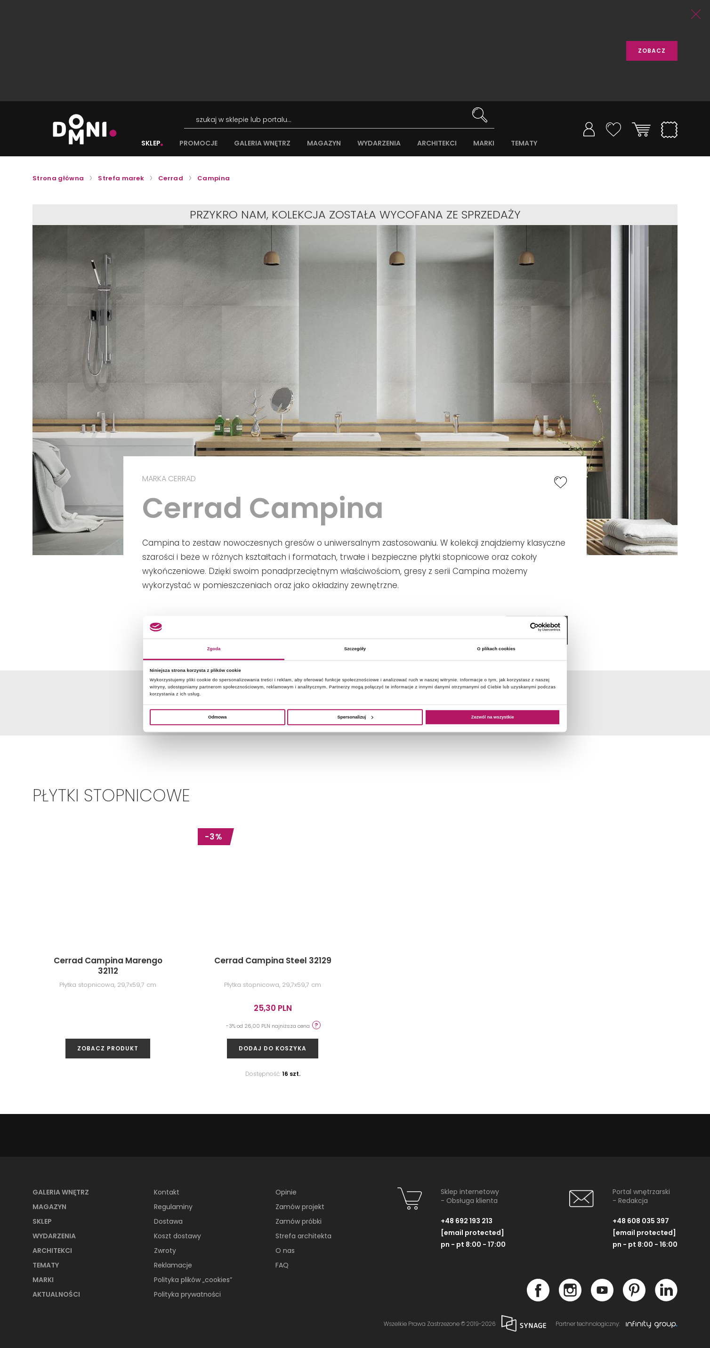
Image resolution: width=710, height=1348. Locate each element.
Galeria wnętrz (60, 1192)
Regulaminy (173, 1206)
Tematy (45, 1265)
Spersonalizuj (355, 717)
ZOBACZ (652, 51)
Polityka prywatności (187, 1294)
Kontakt (166, 1192)
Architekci (52, 1250)
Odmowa (217, 717)
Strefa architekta (303, 1236)
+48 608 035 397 (641, 1221)
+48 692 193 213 (466, 1221)
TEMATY (524, 143)
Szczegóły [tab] (355, 648)
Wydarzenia (54, 1236)
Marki (43, 1279)
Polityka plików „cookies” (193, 1279)
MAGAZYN (324, 143)
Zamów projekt (299, 1206)
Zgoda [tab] (214, 648)
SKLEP (151, 143)
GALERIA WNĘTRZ (262, 143)
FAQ (282, 1265)
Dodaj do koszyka (273, 1048)
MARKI (483, 143)
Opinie (286, 1192)
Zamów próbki (298, 1221)
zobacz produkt (107, 1048)
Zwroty (165, 1250)
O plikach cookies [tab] (496, 648)
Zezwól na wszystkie (492, 717)
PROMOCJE (198, 143)
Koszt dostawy (177, 1236)
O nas (285, 1250)
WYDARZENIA (379, 143)
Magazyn (49, 1206)
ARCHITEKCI (437, 143)
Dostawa (168, 1221)
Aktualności (56, 1294)
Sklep (42, 1221)
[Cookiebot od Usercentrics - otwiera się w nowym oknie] (519, 626)
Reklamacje (173, 1265)
